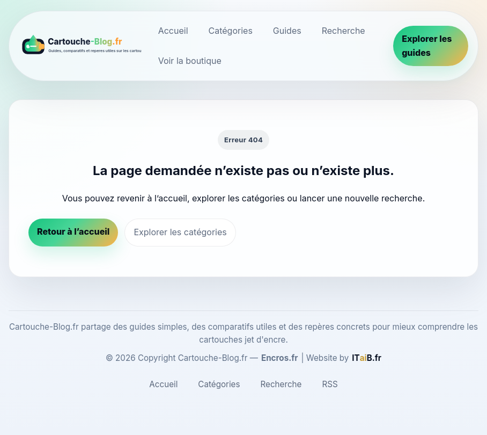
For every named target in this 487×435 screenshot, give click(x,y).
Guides (287, 30)
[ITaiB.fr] (366, 358)
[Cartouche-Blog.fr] (80, 46)
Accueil (173, 30)
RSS (329, 384)
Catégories (231, 30)
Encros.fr (279, 358)
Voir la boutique (190, 60)
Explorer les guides (427, 45)
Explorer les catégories (180, 232)
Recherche (343, 30)
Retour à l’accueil (73, 231)
